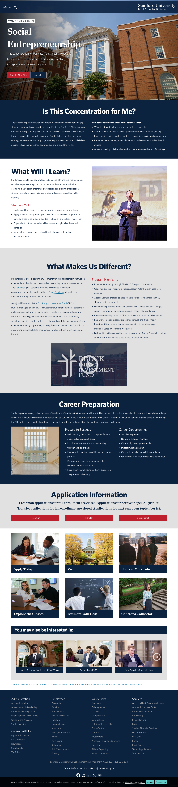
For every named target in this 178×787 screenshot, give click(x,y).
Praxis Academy (56, 292)
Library (95, 732)
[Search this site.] (15, 7)
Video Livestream (100, 753)
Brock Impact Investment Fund (52, 303)
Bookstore (97, 703)
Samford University (20, 684)
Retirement (57, 745)
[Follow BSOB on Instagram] (84, 775)
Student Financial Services (144, 728)
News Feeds (16, 743)
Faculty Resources (60, 715)
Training (55, 753)
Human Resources (60, 723)
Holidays (56, 719)
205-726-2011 (121, 761)
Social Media (17, 747)
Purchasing (57, 740)
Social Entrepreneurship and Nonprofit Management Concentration (110, 684)
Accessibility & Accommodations (148, 703)
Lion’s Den (20, 287)
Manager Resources (61, 732)
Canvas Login (98, 719)
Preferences (161, 782)
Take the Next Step (18, 75)
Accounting (57, 703)
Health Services (139, 732)
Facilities (136, 723)
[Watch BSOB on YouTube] (100, 775)
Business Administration (64, 684)
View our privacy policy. (135, 782)
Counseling (137, 715)
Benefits (55, 707)
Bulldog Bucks (98, 707)
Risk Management (60, 749)
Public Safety (138, 745)
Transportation (139, 753)
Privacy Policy (90, 768)
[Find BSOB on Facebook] (78, 775)
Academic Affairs (19, 703)
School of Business (41, 684)
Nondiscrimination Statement (106, 740)
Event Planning (139, 719)
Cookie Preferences (73, 768)
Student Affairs (18, 723)
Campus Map (98, 715)
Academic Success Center (144, 707)
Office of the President (21, 719)
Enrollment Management (23, 711)
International (143, 517)
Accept (150, 782)
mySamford (97, 736)
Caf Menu (96, 711)
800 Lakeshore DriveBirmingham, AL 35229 (90, 761)
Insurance (56, 728)
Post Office (137, 736)
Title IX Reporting (100, 749)
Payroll (55, 736)
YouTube (15, 752)
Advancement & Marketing (24, 707)
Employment (58, 711)
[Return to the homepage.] (157, 9)
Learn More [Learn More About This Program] (38, 75)
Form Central (98, 728)
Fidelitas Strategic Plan (102, 723)
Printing (136, 740)
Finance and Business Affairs (24, 715)
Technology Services (142, 749)
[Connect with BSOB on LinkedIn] (89, 775)
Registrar (96, 745)
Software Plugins (106, 768)
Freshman (35, 517)
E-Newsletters (18, 739)
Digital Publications (20, 735)
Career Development (142, 711)
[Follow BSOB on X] (94, 775)
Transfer (89, 517)
